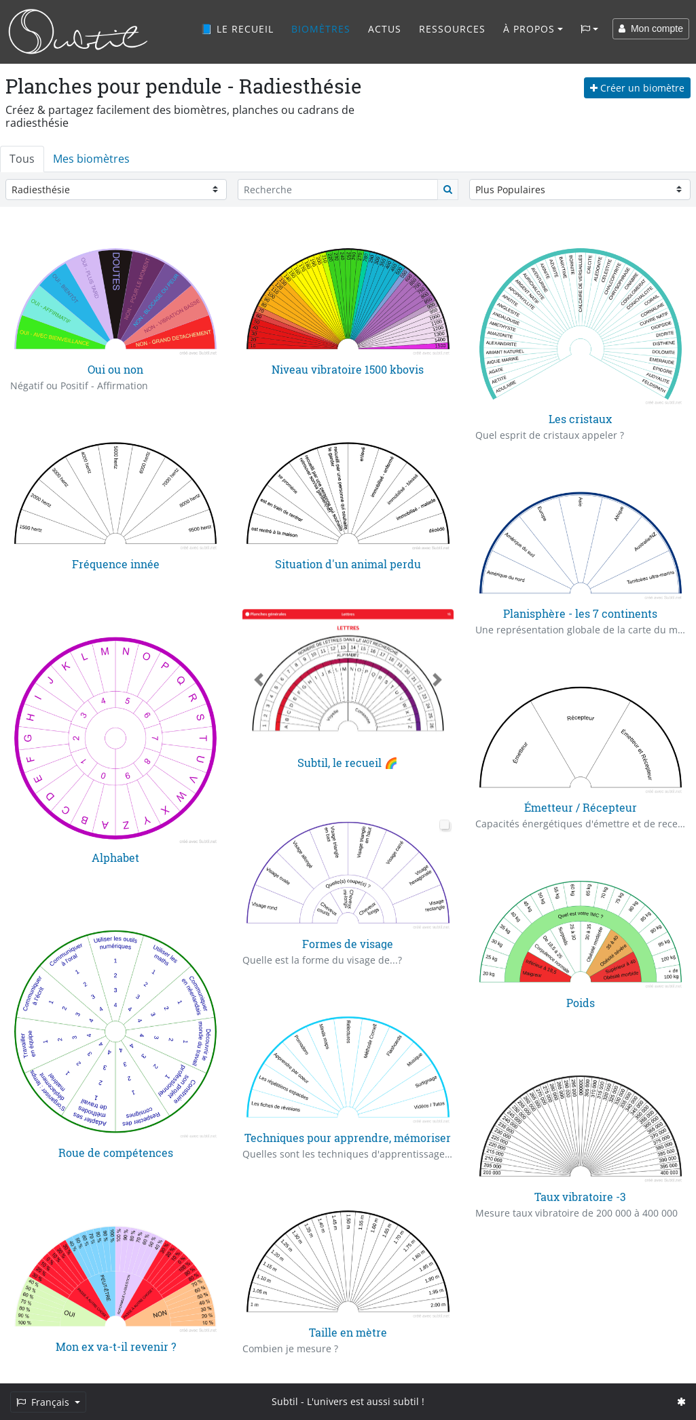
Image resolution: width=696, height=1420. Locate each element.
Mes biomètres (91, 158)
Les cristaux (580, 419)
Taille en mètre (348, 1332)
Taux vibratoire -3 (580, 1196)
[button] (258, 680)
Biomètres (320, 28)
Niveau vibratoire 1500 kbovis (348, 369)
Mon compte (651, 28)
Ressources (452, 28)
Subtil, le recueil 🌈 (347, 762)
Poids (580, 1002)
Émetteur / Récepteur (580, 807)
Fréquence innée (116, 564)
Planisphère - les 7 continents (580, 613)
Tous (22, 158)
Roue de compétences (115, 1152)
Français (44, 1402)
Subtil (285, 1401)
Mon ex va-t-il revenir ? (116, 1346)
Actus (384, 28)
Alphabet (115, 857)
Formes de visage (347, 943)
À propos (529, 28)
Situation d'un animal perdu (348, 564)
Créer (637, 87)
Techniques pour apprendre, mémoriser (347, 1137)
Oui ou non (115, 369)
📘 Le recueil (237, 28)
